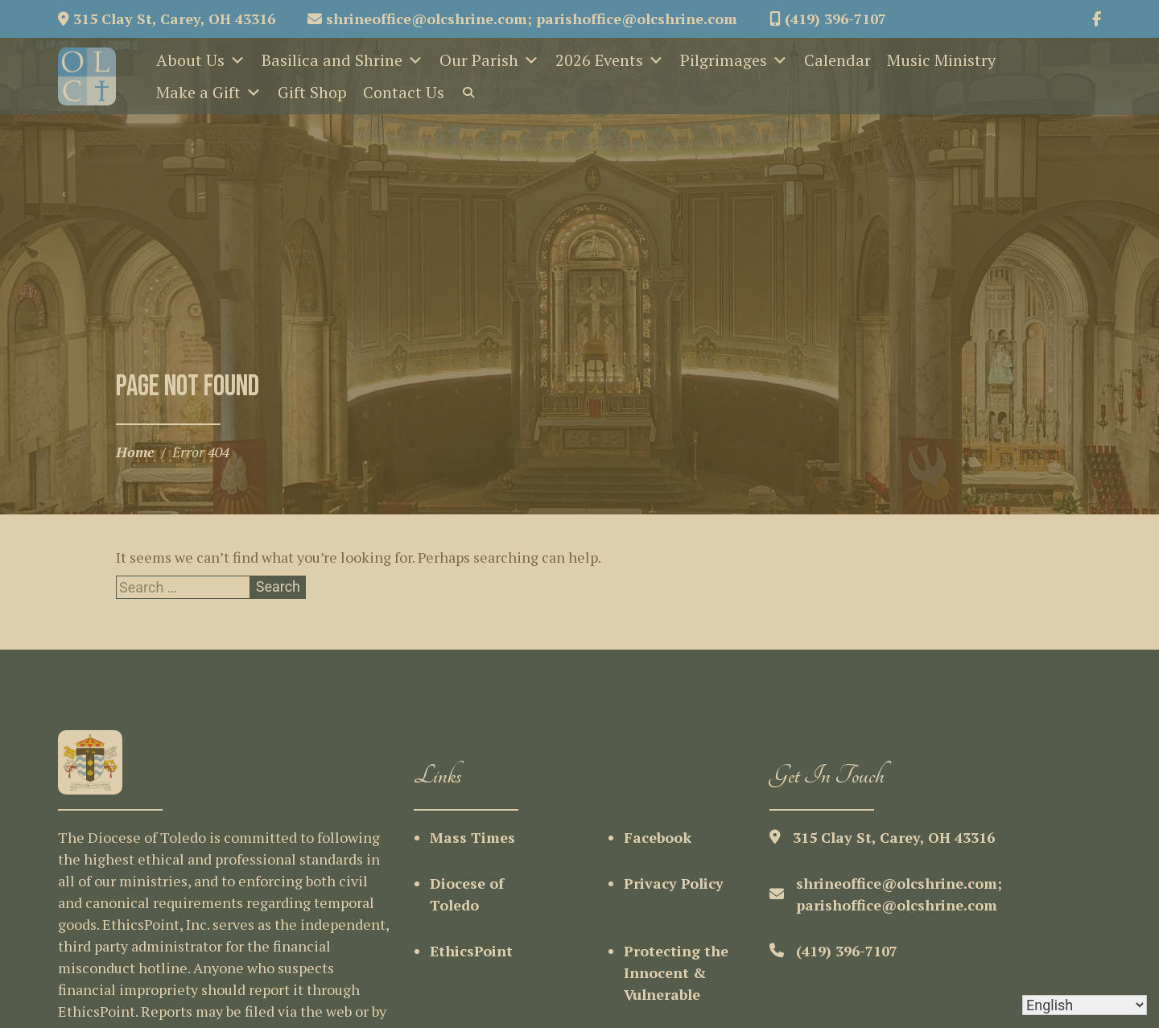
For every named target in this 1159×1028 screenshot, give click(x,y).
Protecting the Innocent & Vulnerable (676, 972)
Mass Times (472, 837)
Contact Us (403, 92)
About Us (200, 60)
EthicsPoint (471, 950)
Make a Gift (209, 92)
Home (135, 451)
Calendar (837, 60)
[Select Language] (1084, 1005)
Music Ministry (941, 60)
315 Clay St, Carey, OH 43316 (166, 18)
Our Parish (489, 60)
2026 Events (609, 60)
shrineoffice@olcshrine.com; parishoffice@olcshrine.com (522, 18)
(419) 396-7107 (827, 18)
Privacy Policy (674, 883)
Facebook (657, 837)
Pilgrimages (734, 60)
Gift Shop (312, 92)
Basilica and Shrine (342, 60)
